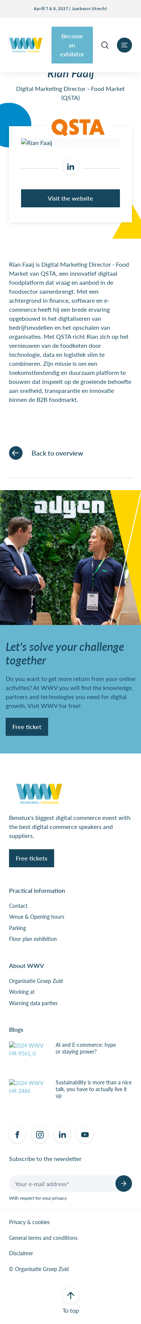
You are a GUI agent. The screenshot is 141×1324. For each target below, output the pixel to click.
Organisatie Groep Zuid (36, 981)
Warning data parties (33, 1003)
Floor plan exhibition (33, 939)
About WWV (26, 965)
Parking (17, 928)
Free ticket (26, 726)
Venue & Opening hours (36, 916)
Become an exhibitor (72, 45)
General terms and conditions (43, 1238)
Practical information (37, 890)
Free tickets (31, 858)
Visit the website (70, 198)
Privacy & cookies (29, 1222)
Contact (18, 906)
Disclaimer (21, 1253)
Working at (22, 992)
